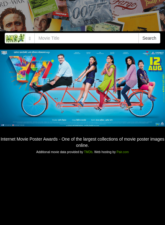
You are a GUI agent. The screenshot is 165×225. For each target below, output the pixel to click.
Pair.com (123, 152)
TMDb (88, 152)
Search (149, 38)
